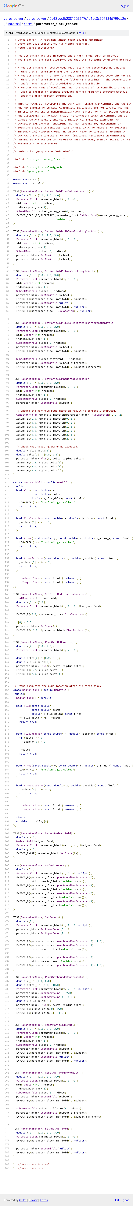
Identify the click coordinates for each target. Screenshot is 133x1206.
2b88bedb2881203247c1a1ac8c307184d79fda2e (88, 18)
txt (117, 1200)
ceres (28, 23)
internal (14, 23)
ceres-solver (13, 18)
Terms (44, 1200)
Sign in (125, 6)
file (81, 33)
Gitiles (23, 1200)
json (126, 1200)
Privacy (33, 1200)
